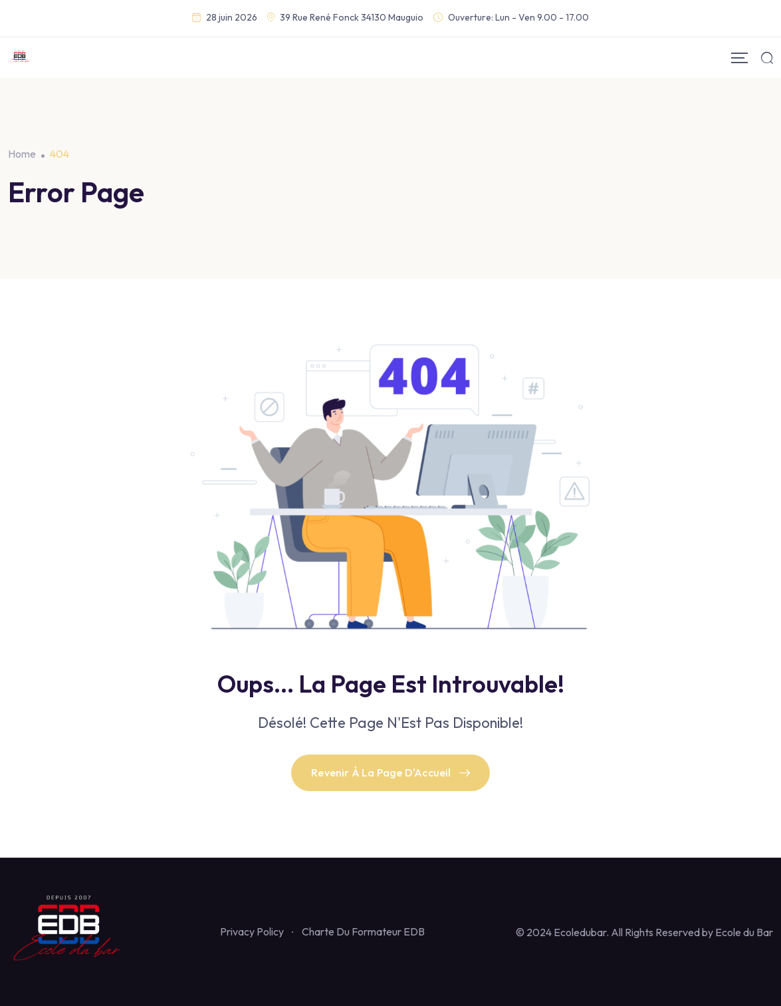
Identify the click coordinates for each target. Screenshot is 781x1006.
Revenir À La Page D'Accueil (390, 772)
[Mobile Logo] (19, 57)
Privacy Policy (252, 931)
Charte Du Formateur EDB (363, 931)
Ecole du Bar (744, 932)
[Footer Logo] (68, 930)
